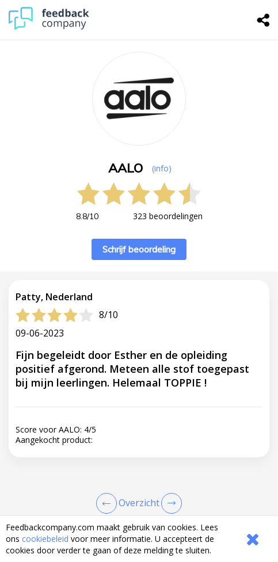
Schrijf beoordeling (139, 249)
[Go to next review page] (169, 503)
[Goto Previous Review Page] (108, 503)
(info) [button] (162, 168)
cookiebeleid (45, 538)
